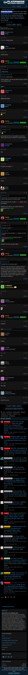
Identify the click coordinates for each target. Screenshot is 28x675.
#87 (26, 149)
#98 (26, 367)
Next (19, 24)
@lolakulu (3, 40)
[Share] (24, 38)
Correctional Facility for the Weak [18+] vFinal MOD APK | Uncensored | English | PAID (15, 528)
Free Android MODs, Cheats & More (10, 640)
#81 (26, 37)
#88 (26, 163)
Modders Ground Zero (7, 645)
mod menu (15, 414)
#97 (26, 353)
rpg (19, 414)
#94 (26, 305)
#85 (26, 110)
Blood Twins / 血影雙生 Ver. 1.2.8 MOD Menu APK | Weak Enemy (15, 504)
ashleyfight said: (5, 225)
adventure (23, 412)
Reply (26, 42)
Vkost (5, 578)
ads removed (9, 412)
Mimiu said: (4, 230)
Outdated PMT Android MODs (19, 432)
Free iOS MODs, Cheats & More (9, 642)
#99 (26, 383)
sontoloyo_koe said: (6, 74)
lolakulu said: (4, 195)
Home (3, 636)
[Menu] (2, 6)
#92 (26, 259)
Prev (9, 24)
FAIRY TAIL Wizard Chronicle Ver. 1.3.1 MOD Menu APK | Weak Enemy (14, 469)
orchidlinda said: (5, 129)
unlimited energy (4, 415)
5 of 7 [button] (14, 24)
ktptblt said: (4, 69)
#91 (26, 222)
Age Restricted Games (16, 531)
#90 (26, 192)
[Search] (26, 6)
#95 (26, 321)
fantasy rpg (3, 414)
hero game (9, 414)
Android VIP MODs (6, 638)
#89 (26, 178)
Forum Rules (5, 647)
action (4, 412)
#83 (26, 66)
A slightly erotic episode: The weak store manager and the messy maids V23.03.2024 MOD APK (15, 574)
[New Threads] (23, 6)
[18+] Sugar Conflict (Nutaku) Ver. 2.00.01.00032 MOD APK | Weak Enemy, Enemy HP (15, 538)
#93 (26, 291)
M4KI (5, 531)
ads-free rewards (16, 412)
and (6, 281)
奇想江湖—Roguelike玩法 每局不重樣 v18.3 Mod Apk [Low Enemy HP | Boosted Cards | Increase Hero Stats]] (15, 450)
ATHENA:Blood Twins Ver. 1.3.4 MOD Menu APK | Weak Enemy (14, 549)
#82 (26, 52)
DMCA (3, 649)
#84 (26, 96)
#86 (26, 126)
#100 (26, 397)
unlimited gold (12, 415)
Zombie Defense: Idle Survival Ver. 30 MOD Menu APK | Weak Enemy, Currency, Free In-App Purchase (15, 492)
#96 (26, 338)
